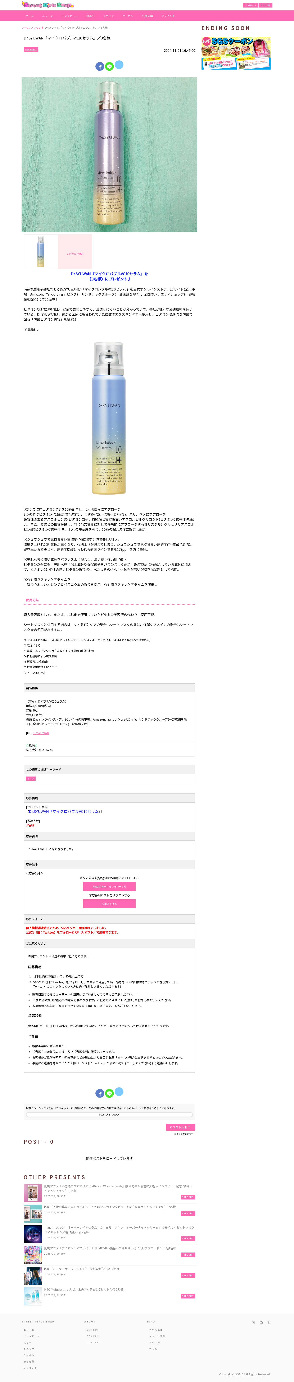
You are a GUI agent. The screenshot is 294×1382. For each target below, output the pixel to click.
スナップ (108, 16)
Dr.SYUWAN (41, 733)
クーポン (128, 16)
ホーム (30, 16)
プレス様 (154, 1342)
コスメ (31, 778)
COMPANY (93, 1336)
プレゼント (168, 16)
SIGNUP (250, 5)
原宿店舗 (147, 16)
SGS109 (92, 1329)
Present (31, 49)
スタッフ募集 (157, 1336)
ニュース (47, 16)
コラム (153, 1348)
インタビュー (70, 16)
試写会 (90, 16)
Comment (180, 1127)
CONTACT (94, 1342)
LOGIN (265, 5)
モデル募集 (156, 1329)
